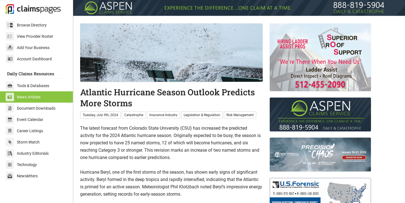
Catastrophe (133, 115)
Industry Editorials (27, 153)
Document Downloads (30, 108)
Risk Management (240, 115)
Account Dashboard (29, 59)
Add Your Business (28, 47)
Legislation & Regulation (202, 115)
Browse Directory (26, 25)
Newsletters (22, 176)
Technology (21, 164)
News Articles (23, 97)
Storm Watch (23, 142)
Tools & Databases (27, 85)
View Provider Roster (29, 36)
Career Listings (24, 131)
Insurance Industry (163, 115)
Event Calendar (24, 119)
